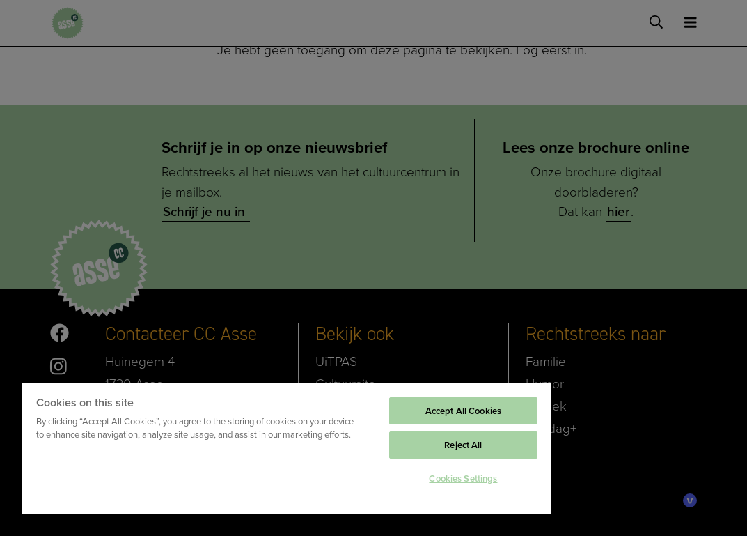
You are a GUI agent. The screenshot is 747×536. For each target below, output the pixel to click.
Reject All (463, 445)
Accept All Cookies (463, 411)
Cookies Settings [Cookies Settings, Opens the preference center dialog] (463, 478)
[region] (286, 447)
